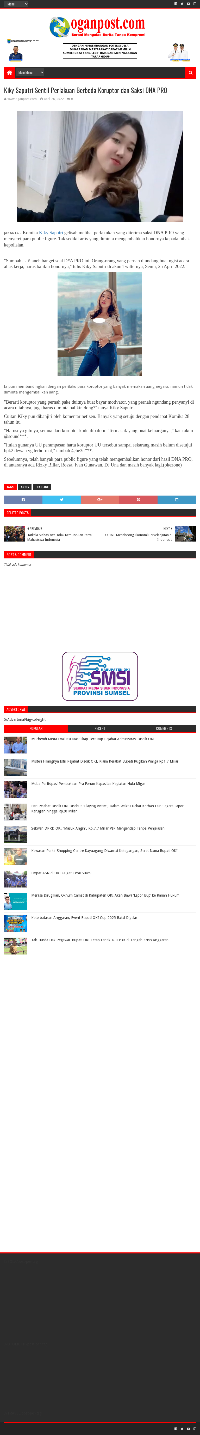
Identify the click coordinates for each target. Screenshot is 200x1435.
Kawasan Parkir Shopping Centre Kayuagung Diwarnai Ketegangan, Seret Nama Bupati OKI (104, 851)
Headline (42, 487)
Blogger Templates (62, 1429)
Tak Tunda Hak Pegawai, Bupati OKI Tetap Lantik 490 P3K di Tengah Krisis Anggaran (99, 940)
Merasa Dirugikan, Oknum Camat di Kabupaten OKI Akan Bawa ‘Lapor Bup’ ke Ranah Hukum (105, 895)
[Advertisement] (36, 989)
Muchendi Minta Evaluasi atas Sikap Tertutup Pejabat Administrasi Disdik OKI (92, 739)
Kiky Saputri (51, 232)
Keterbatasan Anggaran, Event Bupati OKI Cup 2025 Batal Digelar (84, 918)
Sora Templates (33, 1429)
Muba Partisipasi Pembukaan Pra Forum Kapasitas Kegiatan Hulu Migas (88, 784)
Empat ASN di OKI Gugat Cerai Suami (61, 873)
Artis (25, 487)
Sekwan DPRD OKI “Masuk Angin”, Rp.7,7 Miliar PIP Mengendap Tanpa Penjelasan (98, 828)
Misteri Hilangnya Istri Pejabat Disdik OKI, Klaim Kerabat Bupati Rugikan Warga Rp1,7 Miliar (104, 761)
